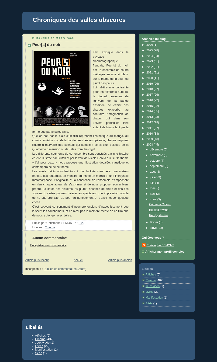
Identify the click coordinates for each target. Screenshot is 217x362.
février (154, 222)
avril (153, 193)
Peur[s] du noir (46, 44)
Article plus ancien (120, 260)
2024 (150, 56)
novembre (157, 155)
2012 (150, 122)
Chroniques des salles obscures (79, 19)
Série (149, 303)
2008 (150, 144)
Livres (150, 291)
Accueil (78, 260)
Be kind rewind (159, 210)
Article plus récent (37, 260)
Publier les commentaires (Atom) (65, 269)
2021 (150, 72)
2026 (150, 44)
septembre (157, 166)
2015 (150, 106)
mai (152, 188)
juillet (153, 177)
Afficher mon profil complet (164, 251)
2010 (150, 133)
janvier (154, 228)
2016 (150, 100)
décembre (157, 149)
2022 (150, 67)
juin (152, 182)
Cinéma (50, 227)
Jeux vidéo (153, 286)
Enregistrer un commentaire (48, 245)
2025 (150, 50)
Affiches (151, 274)
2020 (150, 78)
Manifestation (154, 297)
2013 (150, 116)
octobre (155, 160)
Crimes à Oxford (160, 204)
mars (153, 199)
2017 (150, 94)
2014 (150, 111)
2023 (150, 61)
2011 (150, 128)
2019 (150, 83)
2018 (150, 89)
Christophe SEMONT (160, 245)
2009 (150, 139)
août (153, 171)
